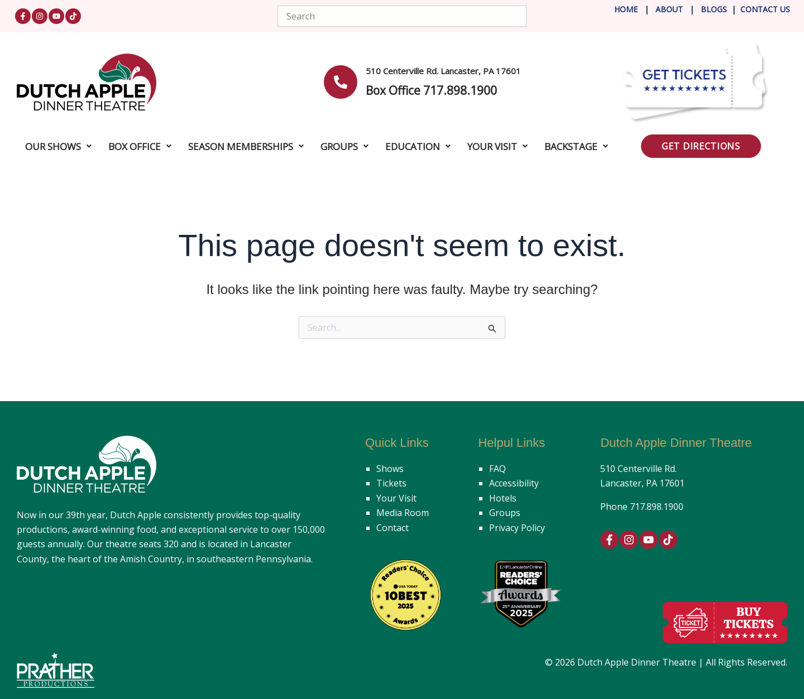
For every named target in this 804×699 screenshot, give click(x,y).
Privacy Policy (517, 528)
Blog (710, 9)
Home (626, 9)
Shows (390, 468)
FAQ (497, 468)
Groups (504, 513)
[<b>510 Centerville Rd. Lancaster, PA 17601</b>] (340, 82)
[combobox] (402, 16)
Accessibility (514, 483)
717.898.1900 (656, 506)
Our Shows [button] (58, 146)
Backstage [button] (576, 146)
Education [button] (418, 146)
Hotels (502, 498)
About (670, 9)
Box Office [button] (139, 146)
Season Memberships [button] (246, 146)
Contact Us (765, 9)
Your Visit (396, 498)
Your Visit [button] (497, 146)
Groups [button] (344, 146)
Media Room (402, 513)
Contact (392, 528)
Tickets (391, 483)
